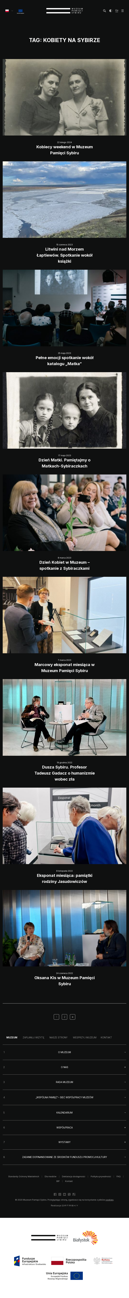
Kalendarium (64, 1112)
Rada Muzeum (64, 1082)
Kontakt (106, 1037)
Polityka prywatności (101, 1176)
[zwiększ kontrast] (110, 10)
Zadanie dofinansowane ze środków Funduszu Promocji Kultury (64, 1157)
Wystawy (64, 1142)
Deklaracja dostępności (73, 1176)
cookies (109, 1200)
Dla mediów (50, 1176)
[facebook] (55, 1194)
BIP (58, 1181)
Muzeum (11, 1037)
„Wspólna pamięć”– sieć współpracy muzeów (64, 1097)
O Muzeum (64, 1052)
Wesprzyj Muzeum (84, 1037)
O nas (64, 1067)
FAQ (119, 1176)
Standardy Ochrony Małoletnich (23, 1176)
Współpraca (64, 1127)
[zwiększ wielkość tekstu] (116, 10)
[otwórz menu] (122, 10)
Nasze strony (59, 1037)
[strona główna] (64, 10)
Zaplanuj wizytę (33, 1037)
